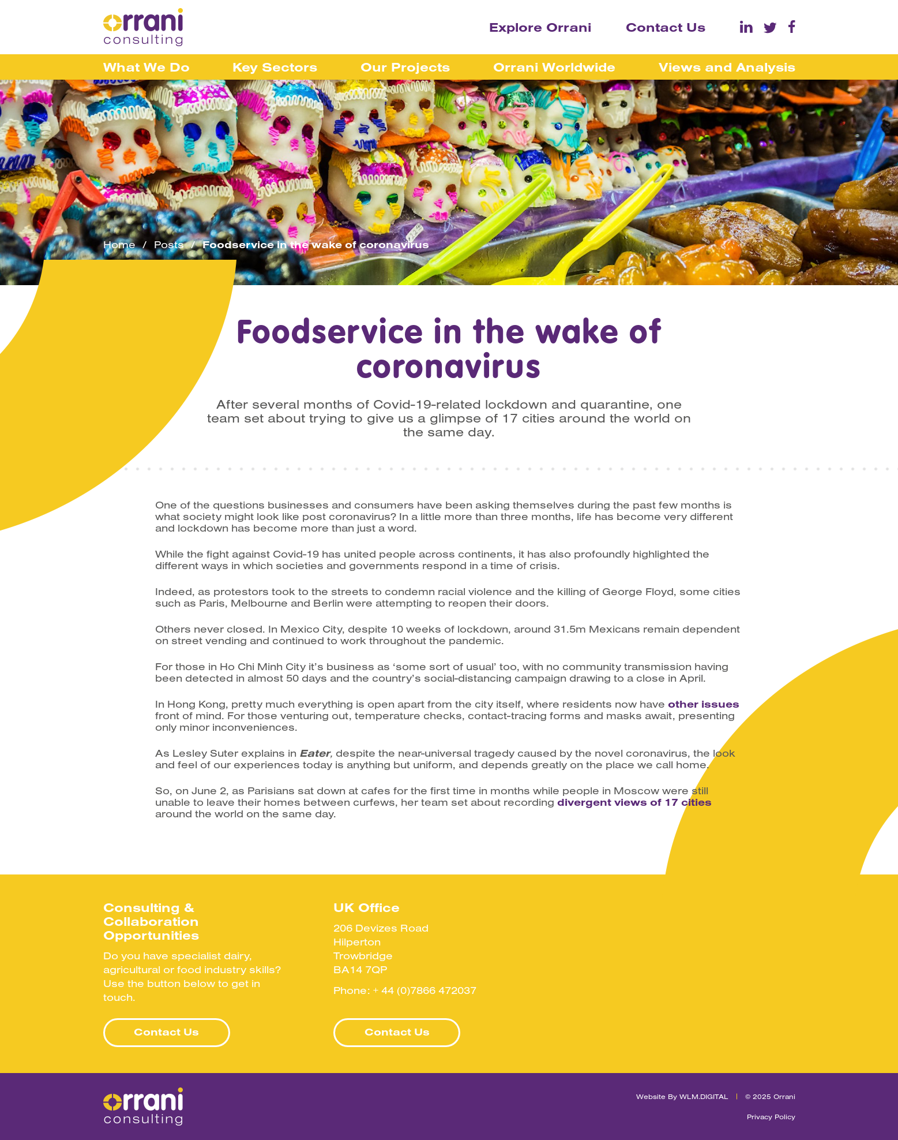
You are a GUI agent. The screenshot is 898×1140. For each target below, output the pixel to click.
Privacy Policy (771, 1116)
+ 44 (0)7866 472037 (424, 990)
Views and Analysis (727, 67)
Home (119, 245)
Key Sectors (274, 67)
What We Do (146, 67)
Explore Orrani (540, 27)
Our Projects (405, 67)
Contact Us (665, 27)
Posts (169, 245)
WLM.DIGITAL (703, 1096)
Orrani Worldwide (554, 67)
